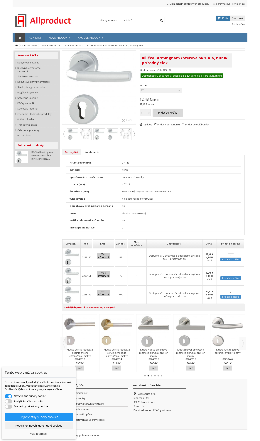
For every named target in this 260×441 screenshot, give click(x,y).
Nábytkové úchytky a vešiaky (33, 81)
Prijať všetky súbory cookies (38, 417)
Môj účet (79, 385)
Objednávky (80, 393)
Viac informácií (39, 433)
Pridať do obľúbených (197, 124)
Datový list (71, 152)
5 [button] (158, 375)
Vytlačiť (147, 124)
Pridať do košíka (230, 259)
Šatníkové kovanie (27, 76)
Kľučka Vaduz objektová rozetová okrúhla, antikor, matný (153, 353)
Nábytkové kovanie (28, 62)
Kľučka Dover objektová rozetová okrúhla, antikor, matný (190, 353)
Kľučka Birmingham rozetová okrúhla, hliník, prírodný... (42, 155)
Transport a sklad (27, 124)
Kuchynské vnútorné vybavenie (29, 69)
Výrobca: (144, 70)
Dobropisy (79, 398)
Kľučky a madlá (25, 103)
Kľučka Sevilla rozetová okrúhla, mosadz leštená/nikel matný (117, 353)
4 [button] (155, 375)
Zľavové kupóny (83, 414)
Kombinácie (92, 152)
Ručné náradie (25, 119)
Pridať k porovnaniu (168, 124)
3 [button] (151, 375)
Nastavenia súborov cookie (89, 419)
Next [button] (134, 134)
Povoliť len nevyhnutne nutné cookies (38, 425)
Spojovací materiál (27, 108)
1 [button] (145, 375)
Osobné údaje (82, 409)
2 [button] (148, 375)
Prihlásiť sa (238, 3)
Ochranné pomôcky (28, 130)
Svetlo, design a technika (31, 87)
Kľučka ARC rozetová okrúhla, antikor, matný (228, 351)
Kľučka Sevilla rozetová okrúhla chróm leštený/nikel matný (80, 353)
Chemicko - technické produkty (34, 114)
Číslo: (160, 70)
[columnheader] (71, 243)
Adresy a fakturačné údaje (89, 403)
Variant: (145, 85)
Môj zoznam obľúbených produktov (188, 3)
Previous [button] (64, 134)
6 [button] (161, 375)
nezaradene (24, 135)
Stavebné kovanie (27, 98)
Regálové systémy (27, 92)
